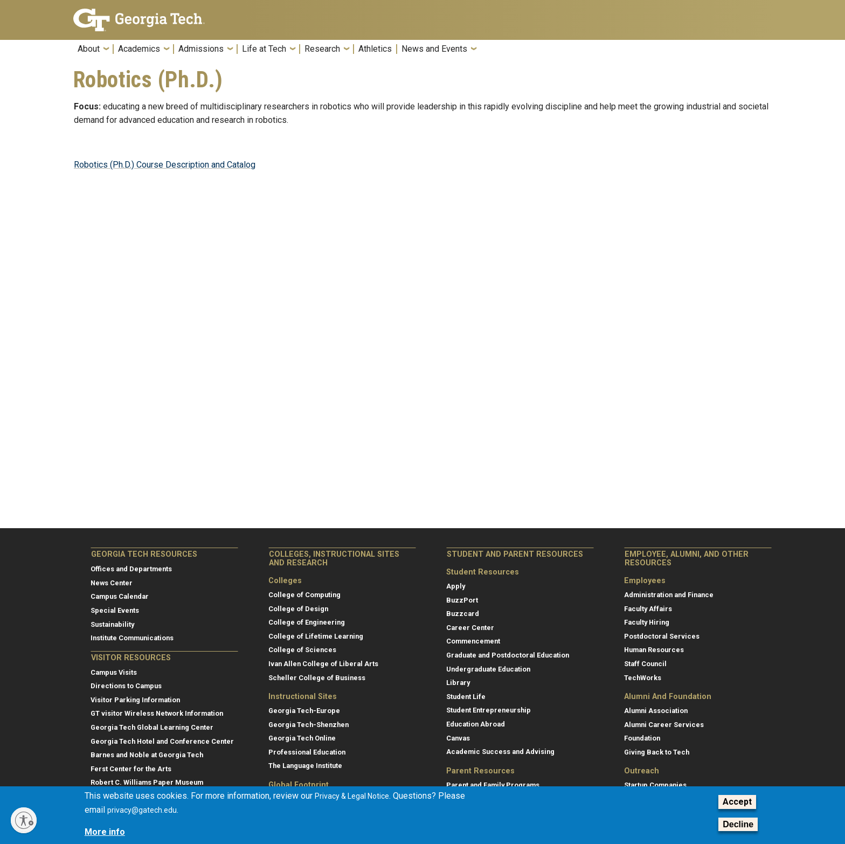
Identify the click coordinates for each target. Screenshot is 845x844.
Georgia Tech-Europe (304, 711)
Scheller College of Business (316, 678)
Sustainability (112, 624)
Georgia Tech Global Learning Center (152, 727)
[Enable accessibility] (24, 820)
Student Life (466, 697)
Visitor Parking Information (135, 700)
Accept (737, 802)
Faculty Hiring (646, 622)
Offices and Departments (131, 569)
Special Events (115, 610)
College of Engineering (306, 622)
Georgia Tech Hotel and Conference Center (162, 741)
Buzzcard (462, 614)
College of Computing (304, 595)
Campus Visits (114, 672)
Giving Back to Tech (656, 752)
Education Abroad (475, 724)
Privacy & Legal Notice (352, 796)
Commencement (473, 641)
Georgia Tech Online (302, 738)
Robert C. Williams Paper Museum (147, 782)
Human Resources (654, 650)
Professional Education (306, 752)
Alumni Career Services (664, 725)
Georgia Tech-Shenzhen (308, 725)
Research (322, 49)
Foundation (642, 738)
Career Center (470, 628)
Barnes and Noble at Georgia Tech (147, 755)
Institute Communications (132, 638)
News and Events (434, 49)
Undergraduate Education (488, 669)
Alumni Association (656, 711)
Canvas (458, 738)
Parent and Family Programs (492, 785)
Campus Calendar (120, 596)
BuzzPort (462, 600)
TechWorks (642, 678)
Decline (738, 824)
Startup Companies (655, 785)
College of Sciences (302, 650)
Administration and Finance (669, 595)
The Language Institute (305, 766)
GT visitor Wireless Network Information (157, 713)
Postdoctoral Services (661, 636)
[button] (765, 52)
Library (458, 683)
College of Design (298, 609)
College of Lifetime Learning (315, 636)
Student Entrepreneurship (488, 710)
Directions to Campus (126, 686)
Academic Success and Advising (500, 752)
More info (105, 832)
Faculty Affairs (648, 609)
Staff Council (645, 664)
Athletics (375, 49)
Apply (455, 586)
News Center (112, 583)
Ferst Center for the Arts (131, 769)
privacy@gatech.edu (142, 810)
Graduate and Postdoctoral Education (507, 655)
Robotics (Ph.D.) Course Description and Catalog (164, 165)
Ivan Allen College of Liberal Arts (323, 664)
